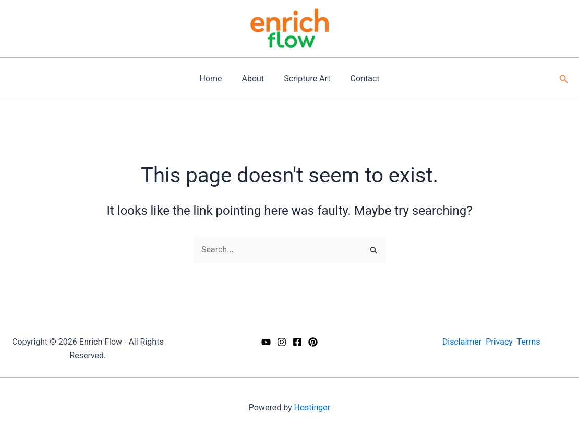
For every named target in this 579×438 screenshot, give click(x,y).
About (255, 78)
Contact (360, 78)
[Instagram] (281, 342)
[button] (564, 79)
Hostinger (312, 407)
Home (215, 78)
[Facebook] (297, 342)
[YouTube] (266, 342)
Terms (528, 342)
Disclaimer (461, 342)
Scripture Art (305, 78)
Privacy (499, 342)
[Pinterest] (313, 342)
